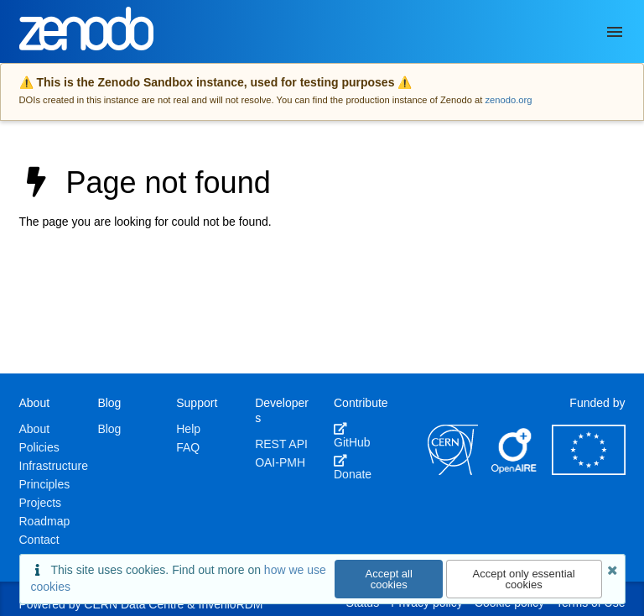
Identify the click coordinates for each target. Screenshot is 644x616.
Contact (39, 539)
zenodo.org (508, 100)
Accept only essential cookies (524, 579)
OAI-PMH (280, 462)
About (34, 429)
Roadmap (44, 521)
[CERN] (453, 471)
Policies (39, 447)
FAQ (188, 447)
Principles (44, 484)
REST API (281, 444)
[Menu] (614, 32)
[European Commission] (589, 471)
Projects (40, 502)
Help (188, 429)
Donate (352, 467)
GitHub (352, 435)
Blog (109, 429)
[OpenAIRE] (515, 471)
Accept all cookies (389, 579)
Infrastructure (53, 465)
